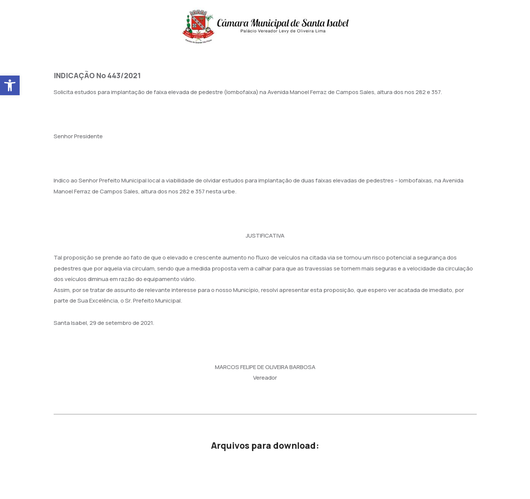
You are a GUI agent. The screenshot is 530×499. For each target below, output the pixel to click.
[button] (10, 85)
